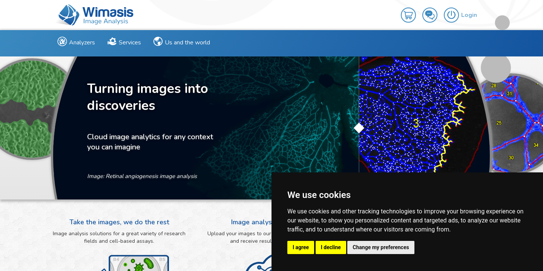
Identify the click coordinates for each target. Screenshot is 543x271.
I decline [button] (331, 247)
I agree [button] (301, 247)
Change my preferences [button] (381, 247)
